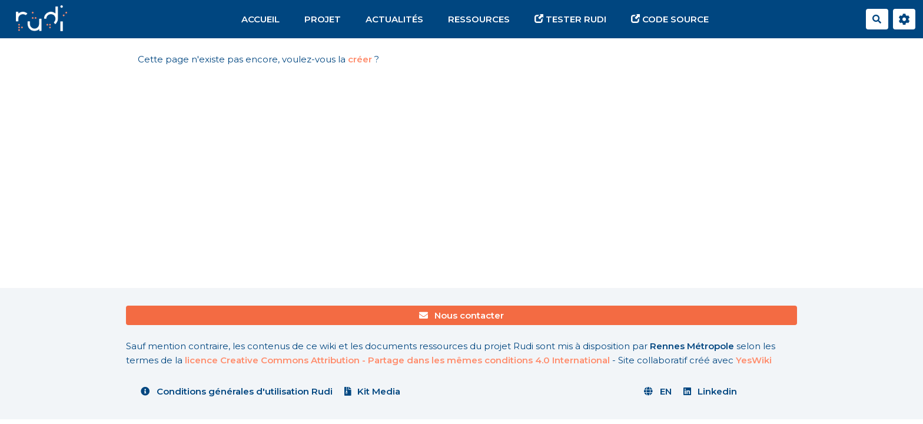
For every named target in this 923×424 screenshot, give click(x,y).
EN (658, 391)
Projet (322, 19)
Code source (670, 19)
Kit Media (372, 391)
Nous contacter (461, 315)
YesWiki (754, 360)
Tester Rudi (570, 19)
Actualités (394, 19)
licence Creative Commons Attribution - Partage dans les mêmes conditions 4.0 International (397, 360)
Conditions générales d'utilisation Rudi (237, 391)
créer (360, 59)
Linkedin (710, 391)
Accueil (260, 19)
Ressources (479, 19)
